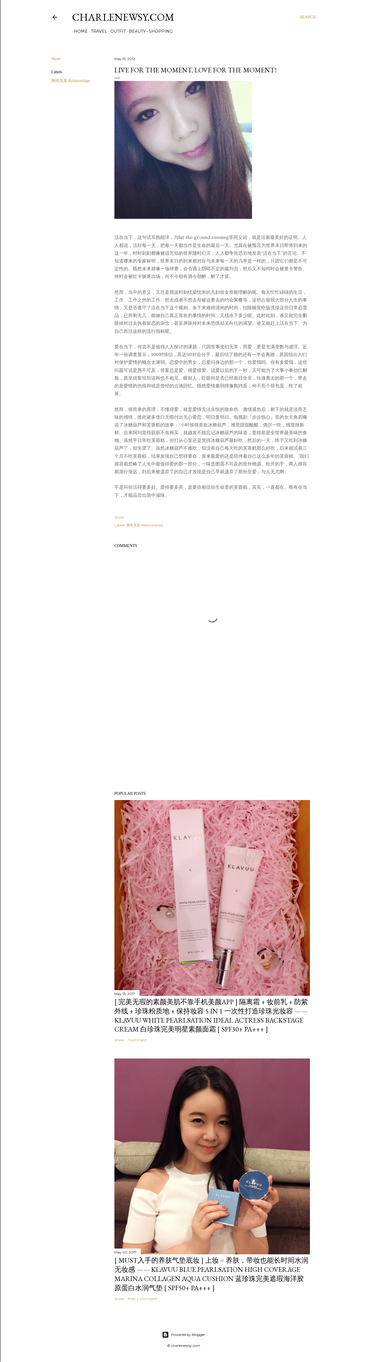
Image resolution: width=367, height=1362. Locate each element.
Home (79, 31)
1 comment (137, 1040)
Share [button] (55, 59)
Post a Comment (142, 1299)
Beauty (135, 31)
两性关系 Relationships (70, 81)
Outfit (116, 31)
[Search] (308, 17)
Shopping (159, 31)
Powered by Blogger (183, 1334)
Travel (97, 31)
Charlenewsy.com (123, 17)
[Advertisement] (212, 737)
